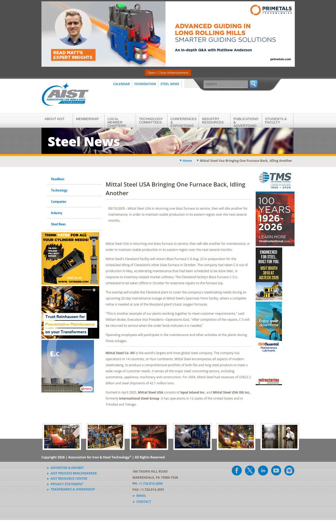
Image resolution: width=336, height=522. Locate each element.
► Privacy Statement (65, 484)
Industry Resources (213, 120)
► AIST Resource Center (67, 478)
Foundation (145, 84)
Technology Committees (151, 120)
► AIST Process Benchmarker (72, 473)
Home (187, 160)
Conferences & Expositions (184, 122)
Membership (87, 119)
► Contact (141, 501)
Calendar (121, 84)
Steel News (169, 84)
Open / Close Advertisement (168, 72)
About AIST (55, 119)
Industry (56, 213)
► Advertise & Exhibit (65, 468)
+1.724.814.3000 (150, 483)
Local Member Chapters (117, 122)
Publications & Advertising (246, 122)
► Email (139, 495)
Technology (59, 190)
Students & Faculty (276, 120)
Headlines (57, 179)
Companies (58, 201)
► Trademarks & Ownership (71, 489)
